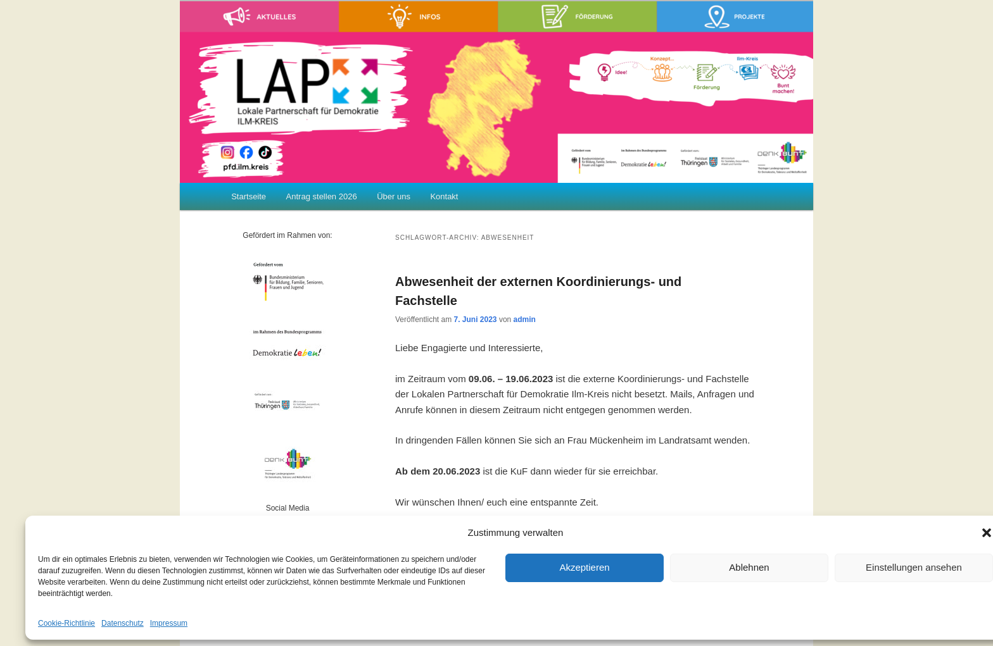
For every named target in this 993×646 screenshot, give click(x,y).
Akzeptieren (584, 567)
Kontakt (444, 196)
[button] (986, 532)
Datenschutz (122, 623)
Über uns (393, 196)
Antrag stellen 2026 (321, 196)
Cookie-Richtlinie (66, 623)
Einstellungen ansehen (914, 567)
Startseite (248, 196)
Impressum (168, 623)
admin (525, 319)
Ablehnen (749, 567)
